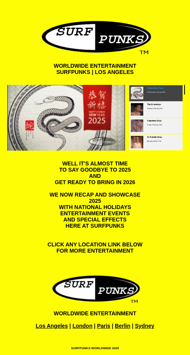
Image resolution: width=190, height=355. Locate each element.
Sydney (144, 326)
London (82, 326)
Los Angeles (52, 326)
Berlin (122, 326)
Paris (103, 326)
